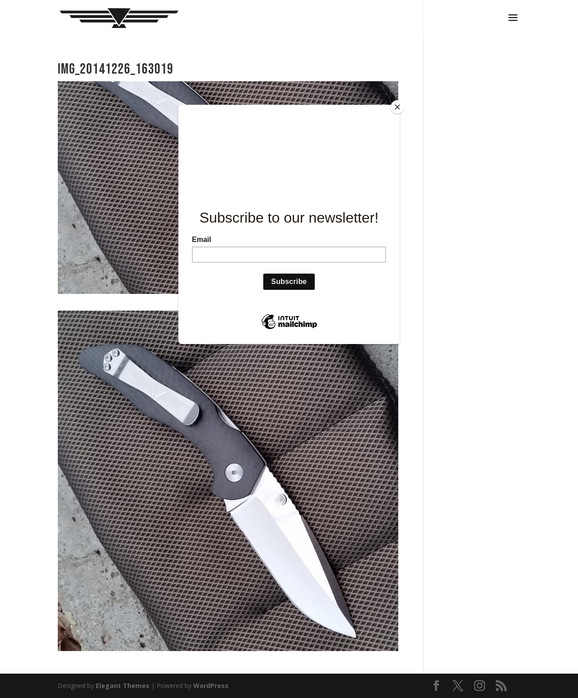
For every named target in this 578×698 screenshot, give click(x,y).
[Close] (397, 107)
